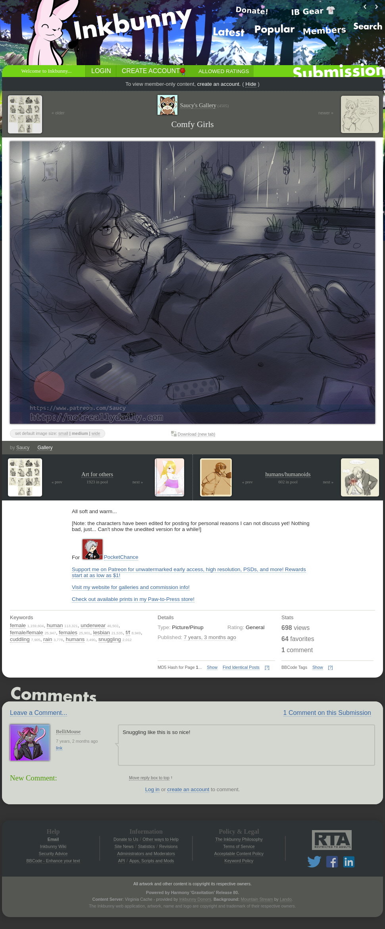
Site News (123, 846)
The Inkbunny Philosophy (239, 839)
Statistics (146, 846)
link (59, 748)
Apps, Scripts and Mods (151, 860)
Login (101, 71)
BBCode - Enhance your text (53, 860)
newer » (325, 112)
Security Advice (53, 853)
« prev (57, 482)
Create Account (151, 71)
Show (212, 667)
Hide (250, 84)
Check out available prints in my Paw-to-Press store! (133, 599)
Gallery (44, 447)
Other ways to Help (160, 839)
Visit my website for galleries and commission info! (131, 587)
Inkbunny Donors (195, 899)
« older (58, 112)
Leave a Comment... (38, 712)
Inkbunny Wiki (53, 846)
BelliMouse (68, 731)
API (121, 860)
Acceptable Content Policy (239, 853)
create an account (218, 84)
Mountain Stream (257, 899)
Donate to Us (126, 839)
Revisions (168, 846)
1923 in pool (97, 482)
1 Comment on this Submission (327, 712)
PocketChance (121, 557)
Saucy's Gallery (204, 105)
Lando (286, 899)
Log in (152, 789)
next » (138, 482)
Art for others (97, 474)
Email (53, 839)
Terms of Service (238, 846)
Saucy (22, 447)
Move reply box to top (149, 777)
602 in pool (288, 482)
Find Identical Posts (241, 667)
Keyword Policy (239, 860)
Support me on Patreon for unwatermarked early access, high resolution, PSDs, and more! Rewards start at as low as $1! (189, 572)
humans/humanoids (288, 474)
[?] (267, 667)
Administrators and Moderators (146, 853)
